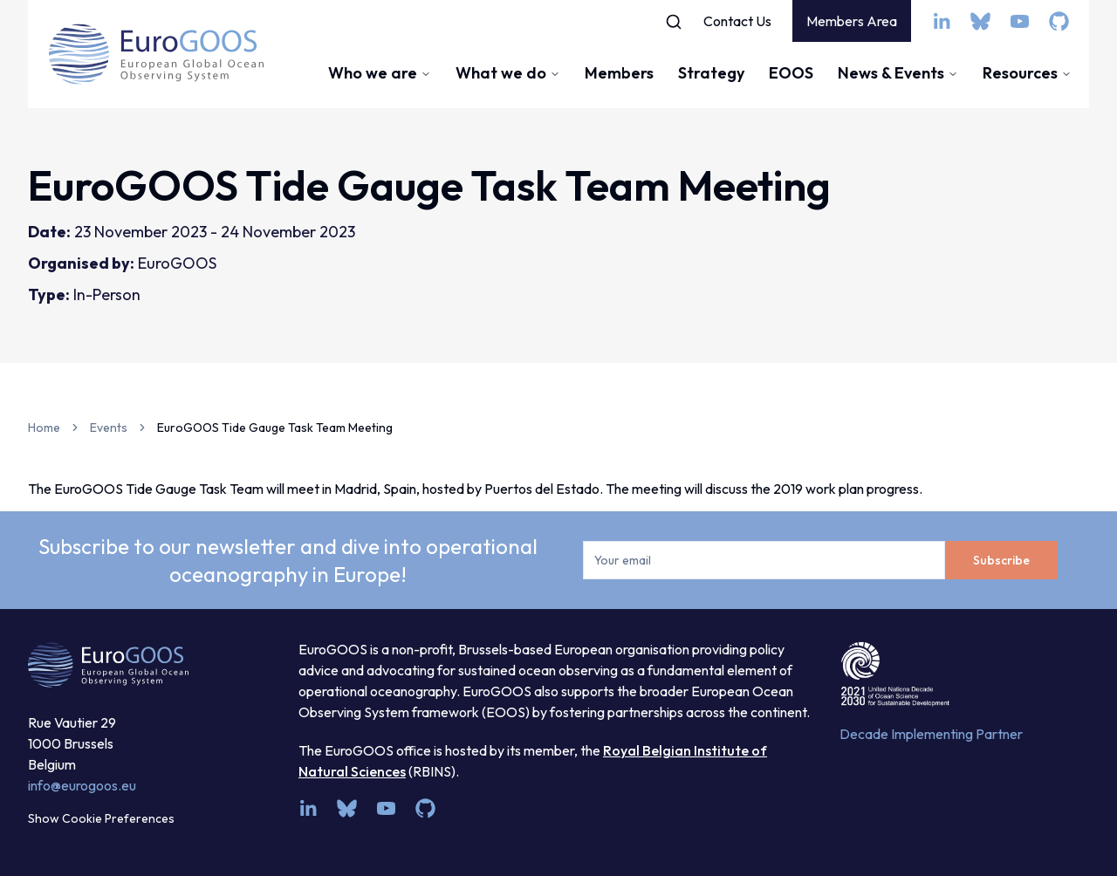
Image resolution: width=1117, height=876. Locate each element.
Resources (1027, 73)
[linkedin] (941, 21)
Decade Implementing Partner (931, 734)
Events (108, 427)
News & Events (898, 73)
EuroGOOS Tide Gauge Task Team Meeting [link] (275, 427)
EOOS (791, 73)
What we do (508, 73)
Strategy (711, 73)
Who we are (379, 73)
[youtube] (1019, 21)
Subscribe (1001, 560)
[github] (1059, 21)
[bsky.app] (980, 21)
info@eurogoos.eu (82, 785)
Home (44, 427)
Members (619, 73)
